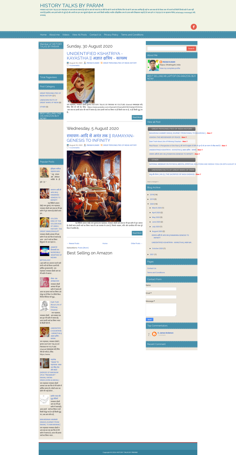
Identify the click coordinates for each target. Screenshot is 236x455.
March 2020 (156, 208)
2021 (152, 254)
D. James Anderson (165, 333)
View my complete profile (170, 68)
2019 (152, 199)
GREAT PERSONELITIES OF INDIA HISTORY (120, 63)
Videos (65, 34)
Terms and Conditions (132, 34)
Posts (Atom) (83, 248)
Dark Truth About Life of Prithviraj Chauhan (165, 141)
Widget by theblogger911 (153, 181)
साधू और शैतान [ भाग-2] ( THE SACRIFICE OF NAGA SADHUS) (172, 174)
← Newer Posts (73, 243)
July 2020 (156, 227)
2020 (152, 204)
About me (54, 34)
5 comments (74, 148)
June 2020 (156, 222)
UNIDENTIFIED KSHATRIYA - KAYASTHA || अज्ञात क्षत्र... (172, 242)
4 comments (74, 65)
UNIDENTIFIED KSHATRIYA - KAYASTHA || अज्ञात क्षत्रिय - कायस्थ (97, 56)
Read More (137, 117)
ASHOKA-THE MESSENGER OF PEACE (164, 137)
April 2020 (156, 212)
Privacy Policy (111, 34)
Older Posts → (136, 243)
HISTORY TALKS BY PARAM (71, 5)
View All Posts (79, 34)
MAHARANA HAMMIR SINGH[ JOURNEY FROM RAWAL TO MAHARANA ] (50, 422)
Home (43, 34)
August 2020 (157, 231)
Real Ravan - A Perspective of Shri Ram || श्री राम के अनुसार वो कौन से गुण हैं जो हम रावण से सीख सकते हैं (184, 146)
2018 (152, 195)
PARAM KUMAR (93, 63)
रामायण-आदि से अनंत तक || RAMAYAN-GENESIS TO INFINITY (100, 138)
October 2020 (157, 248)
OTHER (43, 107)
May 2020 (156, 217)
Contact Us (95, 34)
